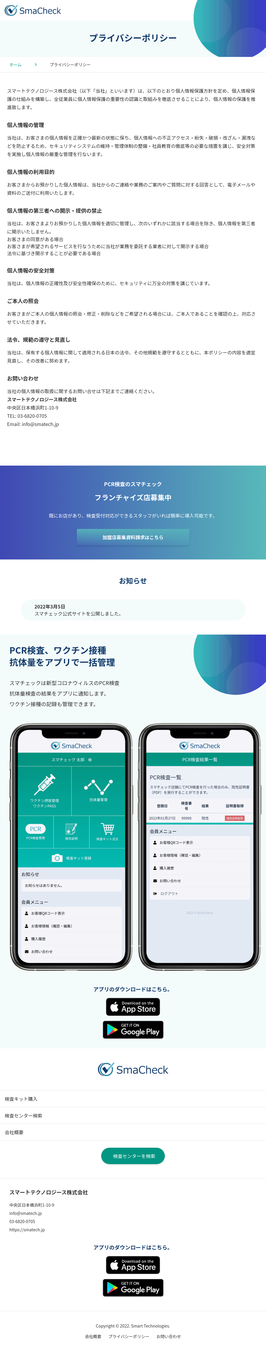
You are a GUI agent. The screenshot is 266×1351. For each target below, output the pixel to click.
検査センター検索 (23, 1115)
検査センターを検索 (134, 1155)
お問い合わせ (168, 1336)
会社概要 (14, 1132)
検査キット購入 (21, 1098)
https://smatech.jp (27, 1229)
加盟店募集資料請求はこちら (132, 537)
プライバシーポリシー (129, 1336)
